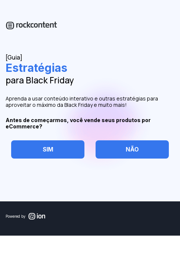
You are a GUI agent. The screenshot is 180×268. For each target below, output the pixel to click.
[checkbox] (47, 149)
